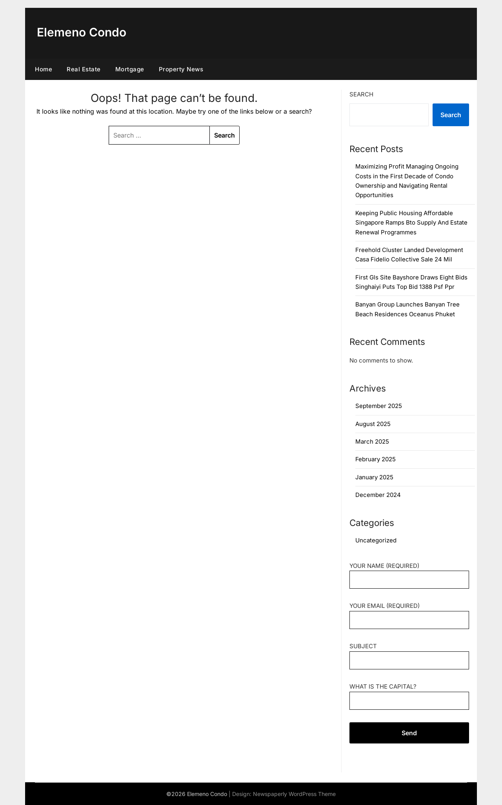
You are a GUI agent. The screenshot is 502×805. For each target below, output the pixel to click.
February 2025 (375, 459)
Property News (181, 69)
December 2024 (378, 495)
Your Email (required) (409, 613)
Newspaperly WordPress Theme (294, 793)
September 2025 (378, 406)
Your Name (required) (409, 573)
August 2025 (373, 424)
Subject (409, 653)
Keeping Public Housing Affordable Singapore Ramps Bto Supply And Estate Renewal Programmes (411, 222)
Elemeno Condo (81, 32)
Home (43, 69)
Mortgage (129, 69)
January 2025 (374, 477)
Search (361, 94)
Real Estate (84, 69)
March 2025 (372, 441)
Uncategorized (376, 540)
